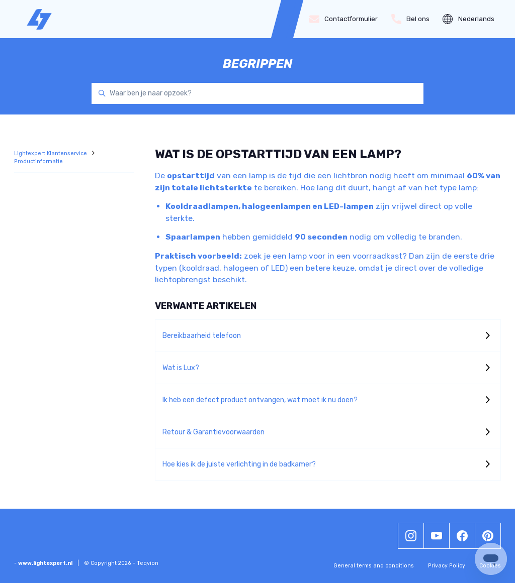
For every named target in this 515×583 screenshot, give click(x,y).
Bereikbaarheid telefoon (201, 335)
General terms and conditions (373, 565)
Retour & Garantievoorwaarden (213, 432)
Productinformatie (38, 161)
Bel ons (410, 19)
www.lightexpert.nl (45, 563)
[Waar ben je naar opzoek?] (257, 93)
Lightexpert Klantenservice (51, 153)
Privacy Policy (446, 565)
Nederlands (468, 19)
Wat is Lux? (180, 368)
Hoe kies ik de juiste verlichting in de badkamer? (239, 464)
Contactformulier (343, 19)
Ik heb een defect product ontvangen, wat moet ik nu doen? (260, 400)
